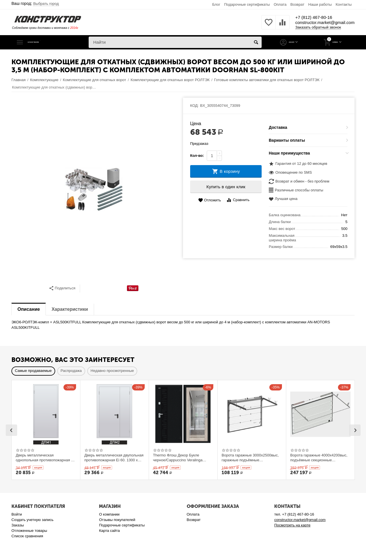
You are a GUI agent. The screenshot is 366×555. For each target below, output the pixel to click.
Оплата (280, 4)
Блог (216, 4)
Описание (28, 309)
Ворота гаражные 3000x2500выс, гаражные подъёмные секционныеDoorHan (250, 457)
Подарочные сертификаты (247, 4)
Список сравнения (27, 536)
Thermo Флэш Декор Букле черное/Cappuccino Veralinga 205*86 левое (177, 457)
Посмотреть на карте (292, 525)
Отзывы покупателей (117, 520)
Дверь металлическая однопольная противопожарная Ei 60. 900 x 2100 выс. (45, 457)
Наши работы (320, 4)
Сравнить (237, 200)
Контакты (344, 4)
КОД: (194, 105)
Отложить (209, 200)
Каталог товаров (46, 42)
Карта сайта (109, 530)
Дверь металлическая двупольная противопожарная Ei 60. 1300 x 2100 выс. (114, 457)
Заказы (17, 525)
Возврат (298, 4)
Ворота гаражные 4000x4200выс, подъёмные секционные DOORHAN (318, 457)
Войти (16, 514)
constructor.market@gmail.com (316, 23)
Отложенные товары (29, 530)
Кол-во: (197, 155)
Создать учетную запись (32, 520)
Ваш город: (35, 3)
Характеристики (69, 309)
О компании (109, 514)
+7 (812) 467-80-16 (299, 17)
